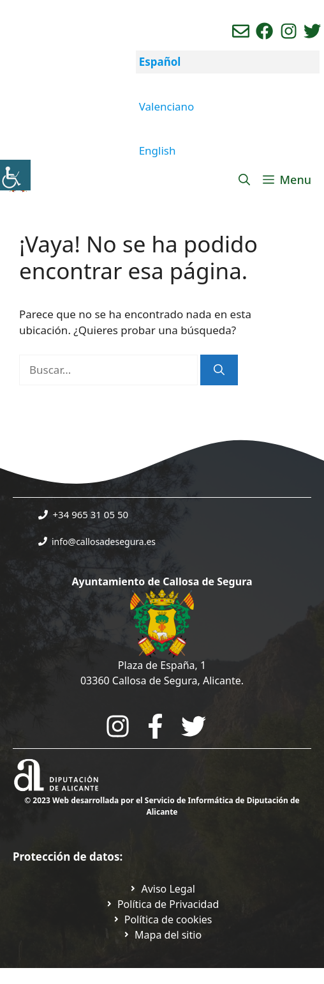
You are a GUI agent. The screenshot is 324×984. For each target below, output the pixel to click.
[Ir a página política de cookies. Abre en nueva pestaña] (162, 919)
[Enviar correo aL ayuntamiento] (241, 31)
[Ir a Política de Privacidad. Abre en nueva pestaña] (162, 888)
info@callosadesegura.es (104, 541)
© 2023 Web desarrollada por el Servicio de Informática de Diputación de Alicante (162, 806)
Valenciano (167, 106)
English (157, 150)
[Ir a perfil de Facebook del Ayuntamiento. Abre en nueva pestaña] (264, 31)
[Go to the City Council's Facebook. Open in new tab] (155, 726)
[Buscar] (219, 370)
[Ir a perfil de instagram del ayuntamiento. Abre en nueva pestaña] (288, 31)
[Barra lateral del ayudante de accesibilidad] (15, 175)
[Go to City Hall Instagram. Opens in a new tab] (117, 726)
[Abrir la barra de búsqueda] (244, 179)
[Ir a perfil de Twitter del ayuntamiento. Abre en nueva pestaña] (312, 31)
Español (160, 61)
